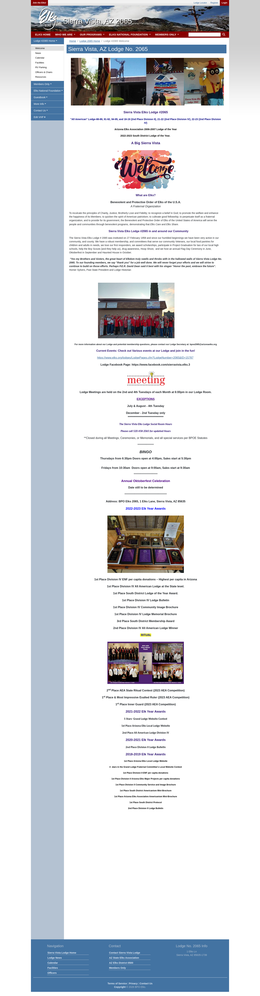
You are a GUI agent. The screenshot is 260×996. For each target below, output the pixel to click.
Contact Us (146, 983)
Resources (40, 77)
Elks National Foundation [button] (47, 90)
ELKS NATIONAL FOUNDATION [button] (129, 34)
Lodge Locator (200, 3)
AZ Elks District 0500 (121, 962)
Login (224, 3)
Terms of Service (117, 983)
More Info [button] (39, 104)
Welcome (40, 48)
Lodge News (54, 957)
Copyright (119, 987)
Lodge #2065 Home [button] (44, 40)
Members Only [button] (42, 84)
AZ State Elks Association (124, 957)
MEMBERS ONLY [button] (166, 34)
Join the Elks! (39, 3)
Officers (52, 972)
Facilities (39, 62)
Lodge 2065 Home (89, 41)
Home (72, 41)
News (38, 53)
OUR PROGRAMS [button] (91, 34)
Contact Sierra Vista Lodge (124, 952)
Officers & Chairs (43, 72)
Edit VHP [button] (39, 117)
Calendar (39, 57)
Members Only (117, 967)
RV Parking (41, 67)
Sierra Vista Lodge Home (61, 952)
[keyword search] (204, 34)
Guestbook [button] (40, 97)
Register (214, 3)
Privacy (133, 983)
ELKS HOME (43, 34)
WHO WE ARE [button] (64, 34)
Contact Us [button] (40, 110)
